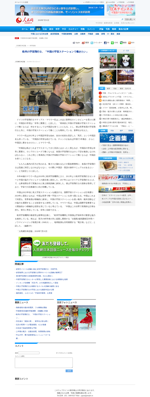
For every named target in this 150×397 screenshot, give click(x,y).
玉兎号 (120, 162)
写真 (108, 29)
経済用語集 (54, 34)
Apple (76, 43)
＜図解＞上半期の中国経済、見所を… (115, 152)
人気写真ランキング (107, 50)
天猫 (119, 165)
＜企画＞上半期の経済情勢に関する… (115, 149)
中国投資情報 (67, 34)
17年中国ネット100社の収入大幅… (115, 115)
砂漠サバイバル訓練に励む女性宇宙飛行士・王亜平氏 (36, 269)
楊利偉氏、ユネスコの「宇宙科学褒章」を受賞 (34, 293)
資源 (118, 34)
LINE (114, 43)
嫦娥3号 (126, 162)
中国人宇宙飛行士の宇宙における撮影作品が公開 (35, 290)
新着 (32, 29)
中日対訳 (99, 23)
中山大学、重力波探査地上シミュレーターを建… (33, 336)
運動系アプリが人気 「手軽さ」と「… (117, 126)
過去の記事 (123, 29)
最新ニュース (21, 302)
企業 (76, 34)
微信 (123, 43)
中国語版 (120, 2)
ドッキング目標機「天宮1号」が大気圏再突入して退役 (37, 283)
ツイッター (96, 43)
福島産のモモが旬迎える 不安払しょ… (117, 183)
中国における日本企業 (39, 34)
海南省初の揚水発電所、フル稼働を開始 (33, 38)
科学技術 (33, 45)
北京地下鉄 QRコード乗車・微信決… (117, 104)
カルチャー (73, 29)
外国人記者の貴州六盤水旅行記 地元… (117, 122)
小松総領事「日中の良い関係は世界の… (117, 202)
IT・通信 (110, 34)
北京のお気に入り (128, 23)
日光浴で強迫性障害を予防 (26, 328)
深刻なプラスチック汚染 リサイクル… (117, 97)
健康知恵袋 (108, 23)
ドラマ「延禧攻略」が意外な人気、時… (117, 108)
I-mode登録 (110, 2)
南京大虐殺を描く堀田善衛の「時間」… (117, 100)
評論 (101, 29)
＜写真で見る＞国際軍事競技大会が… (115, 145)
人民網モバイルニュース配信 (93, 2)
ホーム (25, 29)
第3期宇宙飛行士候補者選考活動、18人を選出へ (34, 276)
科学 (58, 29)
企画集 (117, 23)
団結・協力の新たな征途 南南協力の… (117, 111)
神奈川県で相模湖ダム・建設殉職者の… (117, 119)
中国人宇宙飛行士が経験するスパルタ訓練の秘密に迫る (37, 286)
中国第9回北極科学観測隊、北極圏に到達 (32, 311)
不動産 (90, 34)
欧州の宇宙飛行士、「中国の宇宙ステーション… (33, 316)
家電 (103, 34)
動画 (114, 29)
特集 (83, 29)
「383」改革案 (127, 165)
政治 (51, 29)
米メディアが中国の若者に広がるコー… (117, 199)
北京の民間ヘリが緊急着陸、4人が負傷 (31, 325)
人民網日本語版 (21, 45)
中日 (64, 29)
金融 (97, 34)
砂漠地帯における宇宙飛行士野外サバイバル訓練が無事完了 (39, 272)
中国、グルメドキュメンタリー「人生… (117, 93)
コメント (91, 29)
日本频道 (130, 2)
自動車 (82, 34)
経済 (38, 29)
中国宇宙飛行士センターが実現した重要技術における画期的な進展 (42, 279)
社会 (45, 29)
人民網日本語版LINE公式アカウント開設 (55, 247)
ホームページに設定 (21, 2)
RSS (131, 43)
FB (106, 43)
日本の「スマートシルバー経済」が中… (117, 195)
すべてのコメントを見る (64, 353)
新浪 (85, 43)
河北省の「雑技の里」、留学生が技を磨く (32, 321)
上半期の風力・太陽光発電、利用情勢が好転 (33, 331)
